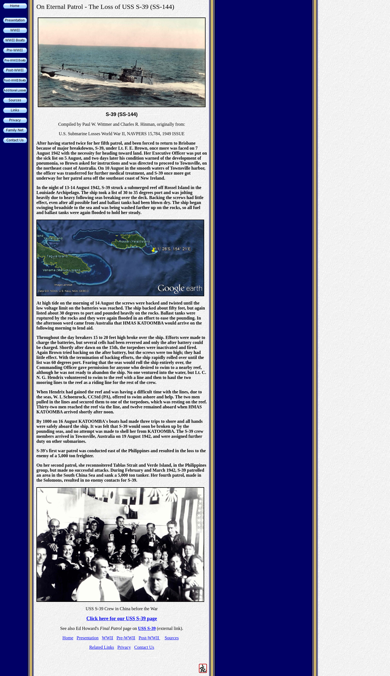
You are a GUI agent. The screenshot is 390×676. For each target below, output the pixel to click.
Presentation (88, 637)
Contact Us (144, 647)
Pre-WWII (125, 637)
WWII (107, 637)
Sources (172, 637)
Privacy (124, 647)
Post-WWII (149, 637)
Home (67, 637)
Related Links (101, 647)
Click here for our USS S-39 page (121, 618)
